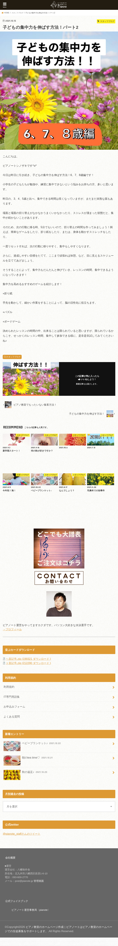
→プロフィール (12, 629)
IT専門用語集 (12, 696)
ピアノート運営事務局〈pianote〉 (30, 910)
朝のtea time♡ (28, 758)
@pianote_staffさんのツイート (21, 833)
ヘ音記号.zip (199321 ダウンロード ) (28, 658)
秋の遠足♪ (26, 773)
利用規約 (9, 686)
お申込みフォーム (14, 706)
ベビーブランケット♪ (32, 744)
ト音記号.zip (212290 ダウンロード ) (28, 663)
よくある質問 (12, 716)
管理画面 (39, 881)
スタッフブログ (13, 357)
